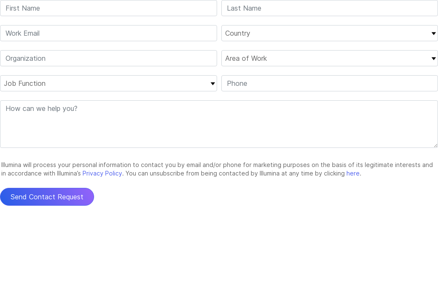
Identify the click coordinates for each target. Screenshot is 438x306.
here (353, 173)
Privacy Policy (102, 173)
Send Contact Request (47, 197)
